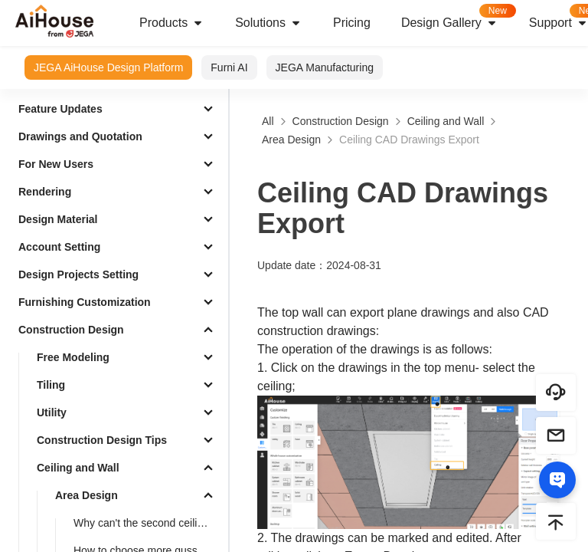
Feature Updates (60, 109)
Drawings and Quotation (80, 136)
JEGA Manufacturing (325, 67)
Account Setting (59, 247)
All (268, 121)
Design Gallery (457, 18)
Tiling (51, 385)
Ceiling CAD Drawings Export (409, 139)
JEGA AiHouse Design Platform (108, 67)
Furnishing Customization (84, 302)
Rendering (44, 192)
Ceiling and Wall (78, 468)
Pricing (352, 22)
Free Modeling (73, 357)
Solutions (268, 23)
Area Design (86, 495)
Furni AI (229, 67)
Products (171, 23)
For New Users (55, 164)
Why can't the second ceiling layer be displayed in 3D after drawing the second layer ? (148, 523)
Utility (52, 412)
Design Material (57, 219)
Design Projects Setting (78, 274)
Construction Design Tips (102, 440)
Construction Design (71, 330)
